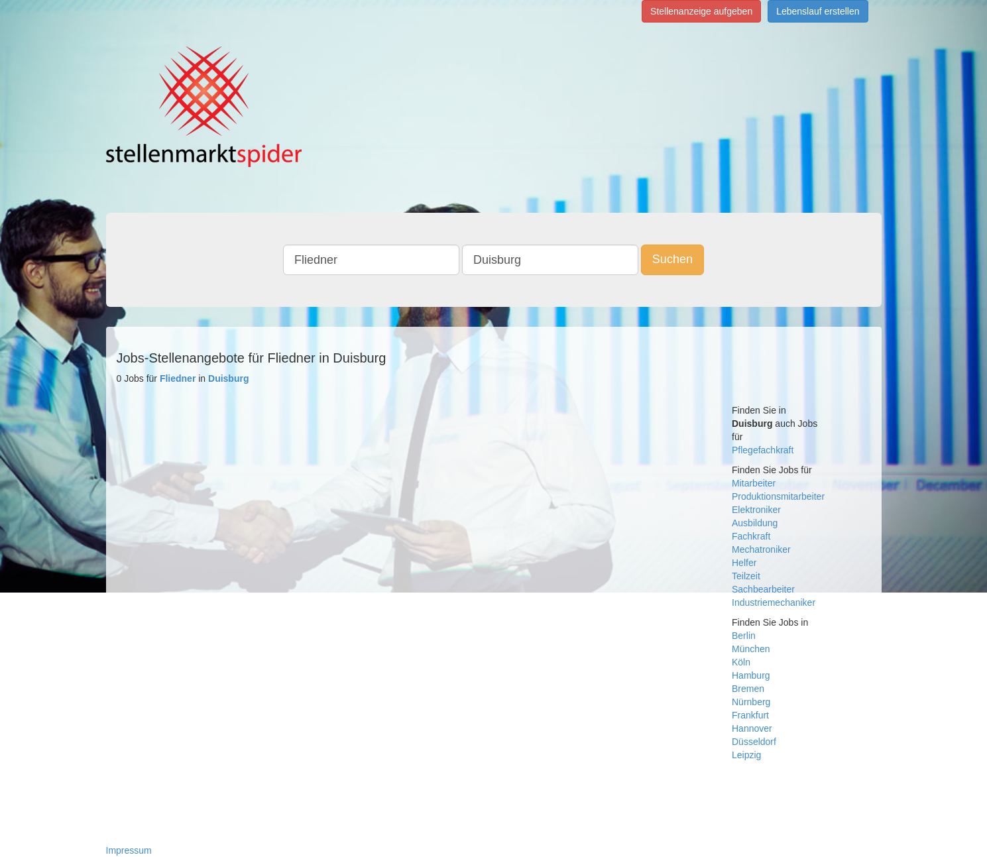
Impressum (129, 850)
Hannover (752, 728)
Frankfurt (750, 715)
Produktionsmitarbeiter (778, 496)
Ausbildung (755, 523)
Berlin (744, 635)
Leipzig (746, 755)
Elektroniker (756, 509)
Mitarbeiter (754, 483)
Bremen (748, 688)
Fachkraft (751, 536)
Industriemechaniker (773, 602)
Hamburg (751, 675)
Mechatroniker (761, 549)
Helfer (744, 562)
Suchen (672, 259)
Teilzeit (746, 576)
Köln (741, 662)
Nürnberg (751, 702)
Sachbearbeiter (763, 589)
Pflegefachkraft (762, 450)
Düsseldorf (754, 741)
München (751, 649)
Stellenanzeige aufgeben (701, 11)
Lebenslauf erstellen (817, 11)
